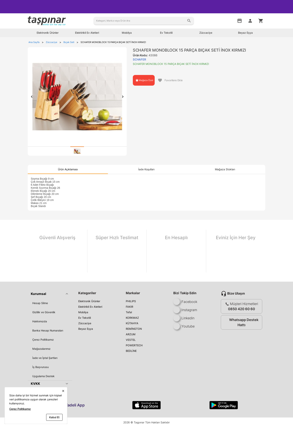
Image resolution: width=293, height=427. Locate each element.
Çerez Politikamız (43, 339)
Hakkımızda (39, 321)
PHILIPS (131, 301)
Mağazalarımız (41, 348)
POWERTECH (134, 345)
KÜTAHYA (132, 323)
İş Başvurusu (40, 367)
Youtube (184, 326)
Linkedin (183, 318)
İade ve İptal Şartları (44, 357)
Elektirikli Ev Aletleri (90, 306)
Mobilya (83, 312)
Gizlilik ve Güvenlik (43, 312)
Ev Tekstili (84, 317)
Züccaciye (84, 323)
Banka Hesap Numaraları (47, 330)
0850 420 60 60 (241, 309)
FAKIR (129, 306)
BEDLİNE (131, 350)
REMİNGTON (134, 328)
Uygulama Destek (43, 376)
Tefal (129, 312)
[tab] (77, 151)
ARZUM (130, 334)
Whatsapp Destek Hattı (240, 322)
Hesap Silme (40, 303)
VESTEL (131, 339)
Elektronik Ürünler (89, 301)
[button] (50, 294)
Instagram (185, 310)
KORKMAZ (132, 317)
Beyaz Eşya (85, 328)
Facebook (185, 301)
